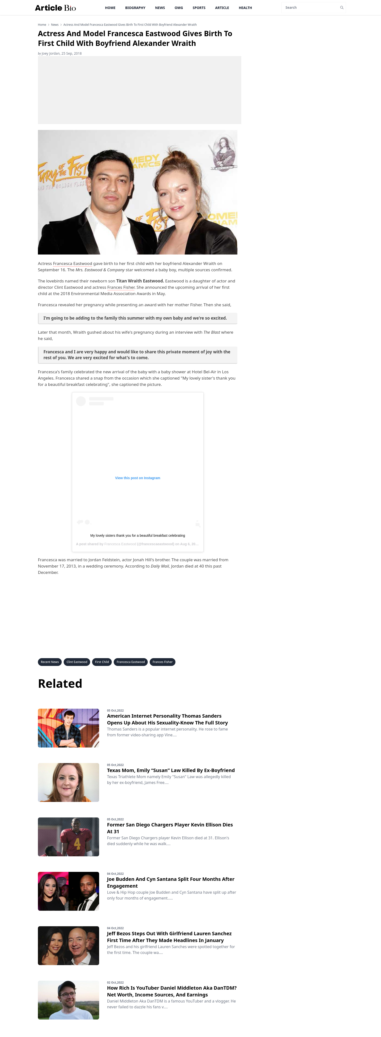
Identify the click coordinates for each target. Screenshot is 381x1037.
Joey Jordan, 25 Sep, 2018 (60, 53)
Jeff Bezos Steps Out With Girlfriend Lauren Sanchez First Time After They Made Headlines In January (169, 937)
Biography (135, 7)
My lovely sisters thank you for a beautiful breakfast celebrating (137, 535)
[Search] (309, 7)
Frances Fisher (121, 287)
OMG (179, 7)
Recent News (50, 662)
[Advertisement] (139, 90)
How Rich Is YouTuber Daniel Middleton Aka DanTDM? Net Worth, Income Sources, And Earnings (171, 991)
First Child (102, 662)
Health (245, 7)
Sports (199, 7)
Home (110, 7)
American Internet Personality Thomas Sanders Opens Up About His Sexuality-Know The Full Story (167, 719)
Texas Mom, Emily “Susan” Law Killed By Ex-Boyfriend (171, 770)
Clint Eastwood (77, 662)
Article (222, 7)
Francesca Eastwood (72, 263)
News (160, 7)
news (55, 25)
